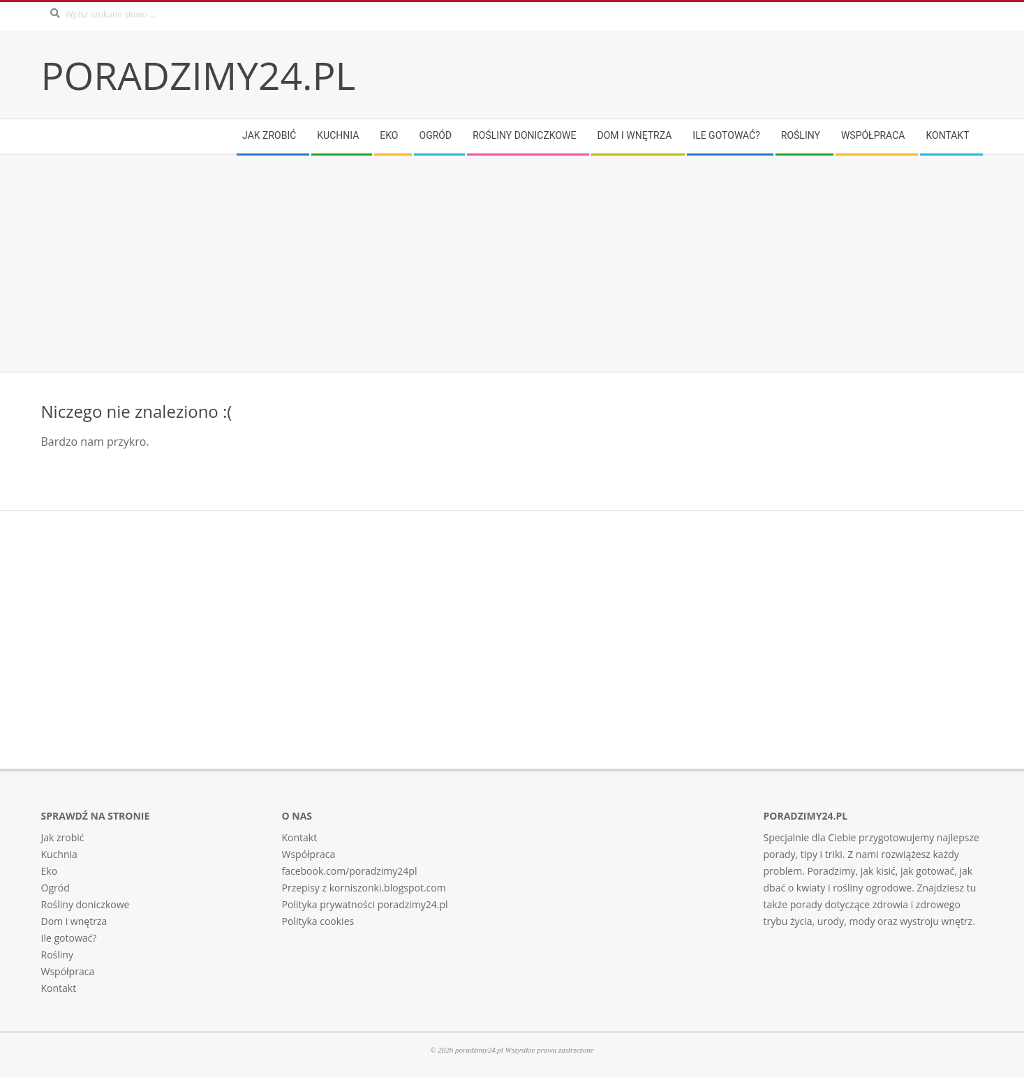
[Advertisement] (460, 263)
